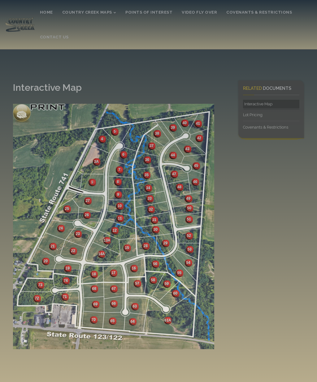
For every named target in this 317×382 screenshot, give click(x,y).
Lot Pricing (253, 114)
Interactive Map (258, 104)
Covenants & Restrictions (265, 127)
